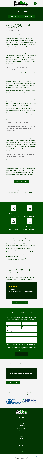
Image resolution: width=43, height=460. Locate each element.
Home (21, 436)
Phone (8, 326)
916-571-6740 (21, 419)
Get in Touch (21, 445)
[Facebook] (20, 451)
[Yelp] (22, 451)
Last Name (24, 323)
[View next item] (10, 303)
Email (23, 326)
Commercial (21, 443)
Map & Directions (21, 430)
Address (8, 330)
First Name (9, 323)
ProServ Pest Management (26, 34)
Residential (21, 440)
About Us (21, 438)
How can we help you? (10, 337)
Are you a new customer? (11, 334)
